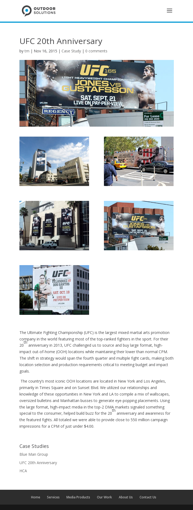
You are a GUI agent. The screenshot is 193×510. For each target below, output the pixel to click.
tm (27, 50)
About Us (126, 497)
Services (53, 497)
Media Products (78, 497)
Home (35, 497)
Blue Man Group (33, 454)
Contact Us (148, 497)
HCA (23, 470)
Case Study (71, 50)
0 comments (96, 50)
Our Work (104, 497)
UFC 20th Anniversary (38, 462)
